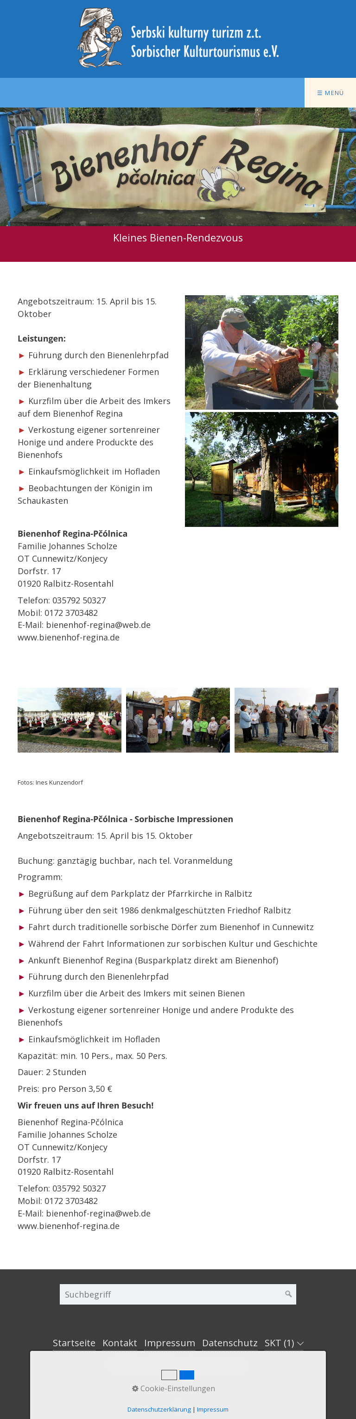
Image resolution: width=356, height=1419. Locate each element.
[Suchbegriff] (178, 1294)
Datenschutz (230, 1343)
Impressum (169, 1343)
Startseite (74, 1343)
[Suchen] (288, 1294)
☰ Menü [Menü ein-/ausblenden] (330, 93)
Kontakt (119, 1343)
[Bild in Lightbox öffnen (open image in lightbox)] (261, 352)
